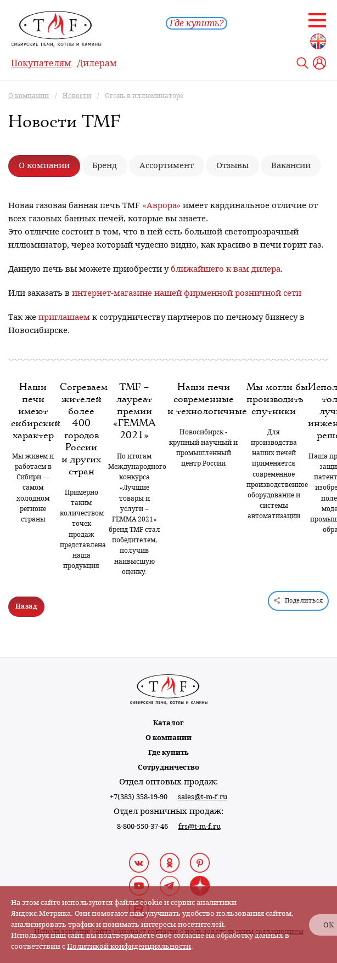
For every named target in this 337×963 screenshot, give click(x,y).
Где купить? (196, 23)
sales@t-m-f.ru (202, 797)
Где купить (168, 752)
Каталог (168, 723)
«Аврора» (161, 205)
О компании (168, 737)
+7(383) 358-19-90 (138, 797)
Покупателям (41, 63)
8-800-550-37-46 (142, 826)
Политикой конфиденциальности (129, 946)
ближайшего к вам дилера (225, 269)
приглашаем (64, 317)
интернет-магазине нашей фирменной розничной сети (186, 293)
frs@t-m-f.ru (199, 826)
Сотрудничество (168, 767)
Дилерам (97, 63)
